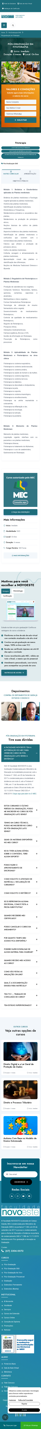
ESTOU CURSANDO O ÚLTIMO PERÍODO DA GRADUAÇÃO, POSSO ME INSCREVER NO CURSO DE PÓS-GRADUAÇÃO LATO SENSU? (18, 810)
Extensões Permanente (13, 1285)
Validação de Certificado (11, 8)
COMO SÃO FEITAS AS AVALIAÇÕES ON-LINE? (13, 973)
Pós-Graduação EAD (15, 32)
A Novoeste (8, 1301)
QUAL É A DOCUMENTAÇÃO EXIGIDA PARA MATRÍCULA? (15, 984)
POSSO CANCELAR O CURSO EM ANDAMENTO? (17, 928)
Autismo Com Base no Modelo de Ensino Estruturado (20, 1140)
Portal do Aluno (10, 1364)
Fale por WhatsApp (31, 1425)
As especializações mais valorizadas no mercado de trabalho (20, 156)
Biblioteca (8, 1372)
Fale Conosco (9, 1383)
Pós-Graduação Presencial (14, 1277)
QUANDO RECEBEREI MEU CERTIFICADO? (14, 917)
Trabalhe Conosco (11, 1387)
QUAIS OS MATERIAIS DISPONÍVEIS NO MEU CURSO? (18, 841)
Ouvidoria (7, 1391)
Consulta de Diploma (12, 1322)
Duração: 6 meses (12, 54)
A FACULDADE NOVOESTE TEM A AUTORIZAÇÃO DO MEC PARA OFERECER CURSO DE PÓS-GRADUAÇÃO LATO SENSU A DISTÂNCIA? (17, 753)
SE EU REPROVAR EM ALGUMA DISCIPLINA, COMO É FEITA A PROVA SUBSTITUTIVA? (16, 904)
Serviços (7, 1310)
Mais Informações (20, 555)
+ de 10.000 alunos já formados (20, 148)
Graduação (8, 1281)
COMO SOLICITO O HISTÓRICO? (17, 893)
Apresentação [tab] (30, 173)
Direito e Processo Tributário (17, 1102)
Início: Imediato (20, 51)
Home (3, 32)
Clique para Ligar (10, 1425)
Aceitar (24, 1410)
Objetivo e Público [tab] (20, 180)
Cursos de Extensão (11, 1314)
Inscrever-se (21, 1182)
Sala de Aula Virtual (24, 4)
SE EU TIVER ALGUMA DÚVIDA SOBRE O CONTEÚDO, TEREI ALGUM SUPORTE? (16, 854)
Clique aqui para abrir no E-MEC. (24, 794)
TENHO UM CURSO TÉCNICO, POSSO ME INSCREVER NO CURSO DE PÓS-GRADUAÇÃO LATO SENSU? (18, 827)
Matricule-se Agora (14, 673)
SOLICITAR (21, 120)
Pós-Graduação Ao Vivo (13, 1273)
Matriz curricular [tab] (11, 173)
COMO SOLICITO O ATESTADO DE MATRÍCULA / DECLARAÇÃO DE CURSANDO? (18, 882)
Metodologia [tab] (18, 591)
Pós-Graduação (10, 1265)
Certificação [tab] (7, 596)
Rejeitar (24, 1403)
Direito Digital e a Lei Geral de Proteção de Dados (18, 1065)
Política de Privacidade (25, 1400)
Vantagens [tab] (5, 591)
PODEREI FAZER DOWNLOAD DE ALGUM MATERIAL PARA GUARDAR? (18, 950)
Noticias (7, 1330)
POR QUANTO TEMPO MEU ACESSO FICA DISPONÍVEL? (15, 939)
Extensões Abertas (11, 1289)
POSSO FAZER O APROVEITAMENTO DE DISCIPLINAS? (13, 868)
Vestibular (8, 1305)
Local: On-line (31, 54)
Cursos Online (9, 1318)
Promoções (8, 1326)
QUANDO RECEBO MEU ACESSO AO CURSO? (17, 962)
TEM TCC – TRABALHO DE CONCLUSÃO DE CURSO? (15, 995)
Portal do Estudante (9, 4)
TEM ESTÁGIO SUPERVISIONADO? (18, 1005)
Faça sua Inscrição (20, 512)
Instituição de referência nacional (20, 151)
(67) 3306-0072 (12, 1251)
